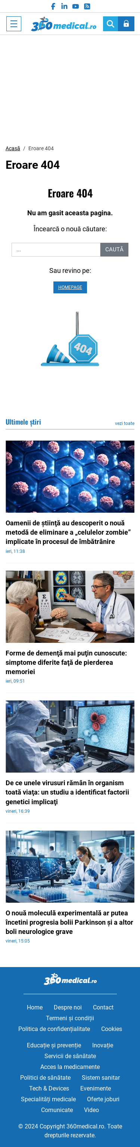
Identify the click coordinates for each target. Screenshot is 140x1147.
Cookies (111, 1028)
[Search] (110, 23)
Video (91, 1110)
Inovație (102, 1045)
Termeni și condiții (70, 1018)
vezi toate (124, 423)
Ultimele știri (23, 421)
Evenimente (95, 1088)
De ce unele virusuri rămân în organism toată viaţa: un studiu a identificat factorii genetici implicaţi (67, 792)
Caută (114, 249)
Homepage (70, 287)
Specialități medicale (48, 1099)
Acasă (13, 148)
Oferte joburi (103, 1099)
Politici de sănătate (45, 1077)
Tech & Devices (49, 1088)
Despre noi (68, 1007)
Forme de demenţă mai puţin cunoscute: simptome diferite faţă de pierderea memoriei (66, 662)
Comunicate (57, 1110)
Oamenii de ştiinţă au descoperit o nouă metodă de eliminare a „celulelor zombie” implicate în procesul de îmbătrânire (68, 532)
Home (35, 1007)
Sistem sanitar (101, 1077)
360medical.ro (63, 23)
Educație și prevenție (54, 1045)
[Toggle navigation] (13, 23)
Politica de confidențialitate (54, 1028)
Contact (103, 1007)
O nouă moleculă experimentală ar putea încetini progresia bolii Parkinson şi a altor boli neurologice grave (69, 922)
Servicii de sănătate (70, 1056)
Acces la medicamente (70, 1066)
